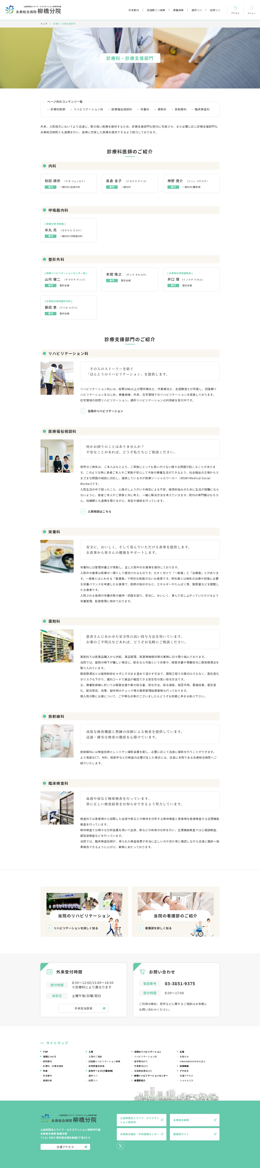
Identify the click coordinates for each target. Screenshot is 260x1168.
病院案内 (47, 1061)
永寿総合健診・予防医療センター (139, 1134)
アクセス (184, 1070)
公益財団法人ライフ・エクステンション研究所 (139, 1120)
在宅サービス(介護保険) (101, 1070)
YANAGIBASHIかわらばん (192, 1061)
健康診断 (47, 1080)
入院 (91, 1051)
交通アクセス (186, 1075)
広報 (182, 1051)
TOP (45, 1051)
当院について (50, 1056)
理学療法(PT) (140, 1061)
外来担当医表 (83, 1008)
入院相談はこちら (99, 511)
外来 (45, 1070)
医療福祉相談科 (121, 109)
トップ (43, 23)
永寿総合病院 (181, 1120)
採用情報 (184, 1066)
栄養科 (144, 109)
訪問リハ (215, 10)
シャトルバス (186, 1080)
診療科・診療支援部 (53, 1066)
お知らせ (184, 1056)
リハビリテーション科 (88, 109)
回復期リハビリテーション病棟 (104, 1061)
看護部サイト (181, 1134)
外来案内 (134, 10)
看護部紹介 (139, 1080)
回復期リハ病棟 (156, 10)
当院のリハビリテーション (105, 411)
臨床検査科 (202, 109)
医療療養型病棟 (96, 1066)
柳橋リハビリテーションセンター (151, 1075)
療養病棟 (178, 10)
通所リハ (197, 10)
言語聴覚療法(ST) (143, 1070)
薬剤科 (162, 109)
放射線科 (181, 109)
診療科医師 (58, 109)
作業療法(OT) (141, 1066)
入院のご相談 (95, 1056)
